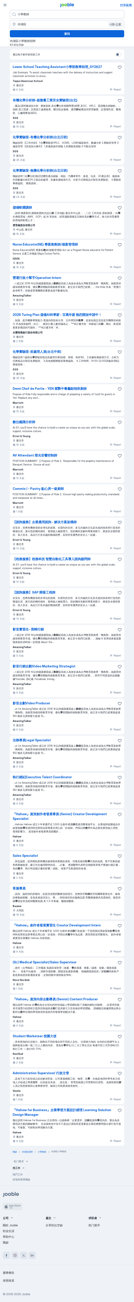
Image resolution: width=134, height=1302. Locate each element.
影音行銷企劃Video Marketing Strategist (44, 666)
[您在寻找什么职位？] (67, 14)
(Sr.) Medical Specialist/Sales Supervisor (44, 962)
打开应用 (126, 5)
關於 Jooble (10, 1225)
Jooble (26, 1294)
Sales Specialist (25, 856)
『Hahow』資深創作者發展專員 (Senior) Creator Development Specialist (60, 816)
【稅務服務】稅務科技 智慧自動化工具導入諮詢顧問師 (52, 559)
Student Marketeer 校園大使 (34, 1036)
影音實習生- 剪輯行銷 (28, 629)
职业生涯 (8, 1231)
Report (115, 89)
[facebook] (6, 1255)
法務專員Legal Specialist (32, 740)
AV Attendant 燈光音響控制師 (35, 455)
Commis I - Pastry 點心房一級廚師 (38, 489)
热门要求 (21, 1161)
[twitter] (23, 1255)
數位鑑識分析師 (24, 422)
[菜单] (5, 5)
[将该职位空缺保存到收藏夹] (120, 67)
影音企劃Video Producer (31, 703)
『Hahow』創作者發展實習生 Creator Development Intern (57, 925)
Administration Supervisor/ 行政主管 (41, 1073)
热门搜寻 (94, 1225)
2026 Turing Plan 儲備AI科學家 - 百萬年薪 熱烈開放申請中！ (57, 315)
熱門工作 (18, 1174)
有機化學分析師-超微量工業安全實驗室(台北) (45, 100)
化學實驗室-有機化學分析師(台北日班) (40, 137)
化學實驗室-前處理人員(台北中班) (37, 352)
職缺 (6, 1242)
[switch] (118, 54)
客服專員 (19, 888)
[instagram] (15, 1255)
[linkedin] (32, 1255)
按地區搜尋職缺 (21, 1179)
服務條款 (8, 1272)
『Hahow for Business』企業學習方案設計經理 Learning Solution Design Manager (62, 1112)
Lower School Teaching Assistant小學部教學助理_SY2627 (57, 67)
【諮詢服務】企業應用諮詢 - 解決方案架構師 (45, 522)
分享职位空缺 (54, 1225)
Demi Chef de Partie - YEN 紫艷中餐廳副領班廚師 (50, 388)
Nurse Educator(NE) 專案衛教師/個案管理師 (45, 244)
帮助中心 (8, 1237)
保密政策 (8, 1280)
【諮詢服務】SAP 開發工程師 (34, 592)
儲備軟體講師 (22, 207)
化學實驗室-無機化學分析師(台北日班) (40, 170)
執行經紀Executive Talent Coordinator (42, 777)
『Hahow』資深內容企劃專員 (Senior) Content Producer (55, 999)
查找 (67, 34)
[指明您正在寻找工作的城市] (67, 24)
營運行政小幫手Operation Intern (37, 278)
